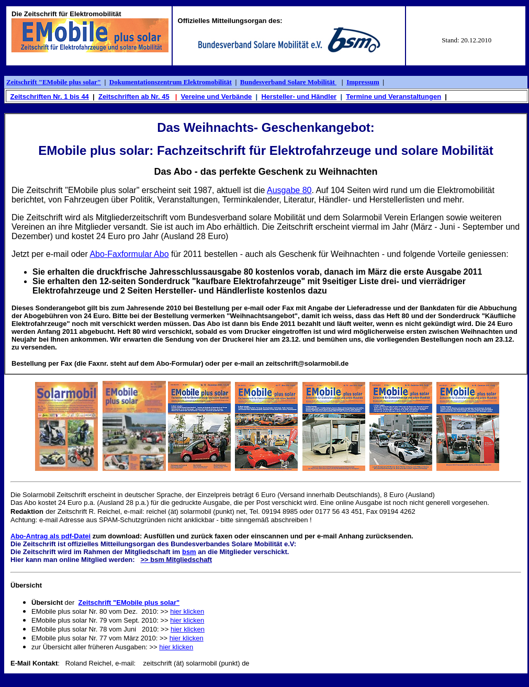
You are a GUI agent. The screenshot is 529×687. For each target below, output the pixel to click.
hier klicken (187, 611)
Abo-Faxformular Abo (128, 254)
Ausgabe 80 (289, 190)
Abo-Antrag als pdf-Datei (50, 536)
